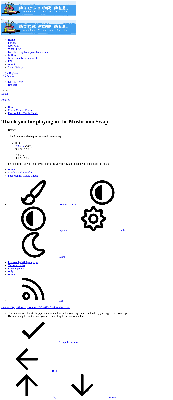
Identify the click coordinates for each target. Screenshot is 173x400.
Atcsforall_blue (42, 204)
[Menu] (2, 19)
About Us (13, 64)
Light (96, 230)
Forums (12, 42)
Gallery (12, 55)
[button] (102, 204)
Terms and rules (16, 265)
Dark (36, 256)
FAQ (10, 61)
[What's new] (7, 76)
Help (10, 271)
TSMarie (19, 146)
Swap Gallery (15, 67)
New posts (13, 45)
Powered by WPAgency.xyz (23, 262)
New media (42, 51)
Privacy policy (16, 268)
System (38, 230)
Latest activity (15, 51)
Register (12, 84)
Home (11, 39)
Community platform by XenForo (35, 307)
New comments (29, 58)
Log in (4, 93)
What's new (14, 48)
